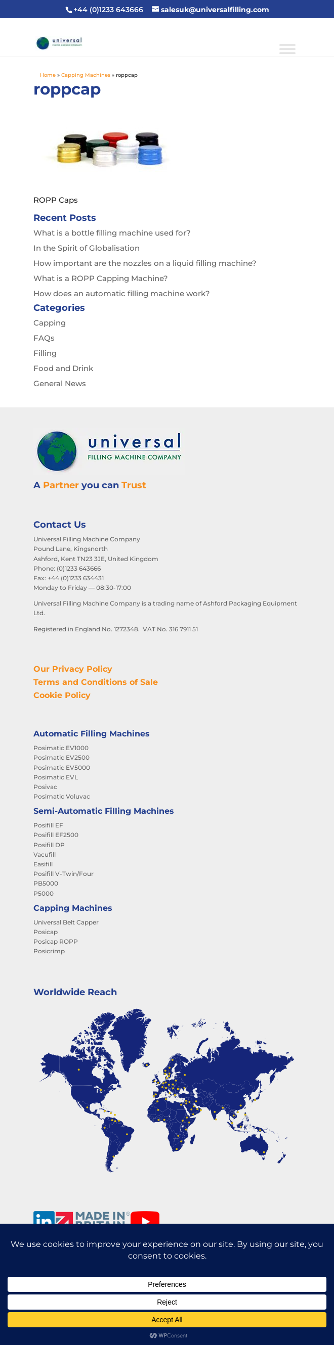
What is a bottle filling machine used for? (112, 233)
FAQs (44, 338)
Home (48, 75)
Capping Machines (85, 75)
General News (59, 383)
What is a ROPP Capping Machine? (100, 278)
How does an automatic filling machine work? (121, 293)
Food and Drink (63, 368)
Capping (49, 323)
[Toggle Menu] (287, 49)
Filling (45, 353)
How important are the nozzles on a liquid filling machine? (145, 263)
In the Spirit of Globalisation (86, 248)
